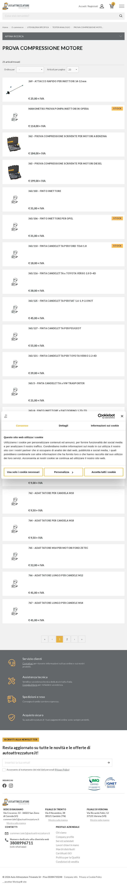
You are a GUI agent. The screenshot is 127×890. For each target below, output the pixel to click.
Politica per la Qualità (67, 856)
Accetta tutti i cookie (104, 472)
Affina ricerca (14, 36)
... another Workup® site (14, 880)
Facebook (4, 786)
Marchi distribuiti (64, 848)
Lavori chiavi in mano (66, 844)
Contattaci (27, 663)
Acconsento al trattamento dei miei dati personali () (35, 769)
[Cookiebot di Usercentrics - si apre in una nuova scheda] (100, 416)
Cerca (121, 16)
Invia (108, 762)
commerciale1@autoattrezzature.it (30, 833)
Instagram (11, 786)
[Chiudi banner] (122, 416)
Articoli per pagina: (56, 69)
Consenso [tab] (22, 425)
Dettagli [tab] (63, 425)
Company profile (64, 836)
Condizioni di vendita (66, 860)
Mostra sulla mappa (16, 823)
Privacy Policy (62, 769)
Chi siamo (61, 832)
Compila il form (29, 684)
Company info (71, 875)
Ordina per (9, 69)
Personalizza (63, 472)
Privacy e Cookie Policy (90, 875)
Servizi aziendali (64, 840)
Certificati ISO (63, 852)
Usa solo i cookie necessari (23, 472)
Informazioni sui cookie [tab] (105, 425)
